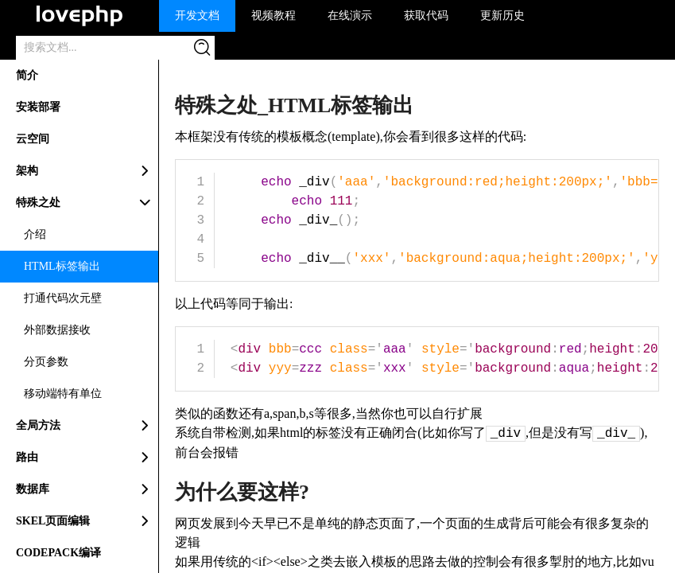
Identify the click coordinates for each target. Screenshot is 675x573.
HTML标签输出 (62, 266)
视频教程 (273, 15)
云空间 (32, 139)
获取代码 (426, 15)
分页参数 (46, 362)
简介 (27, 75)
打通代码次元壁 (63, 298)
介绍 (35, 234)
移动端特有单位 (63, 394)
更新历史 (502, 15)
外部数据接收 (57, 330)
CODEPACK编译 (58, 553)
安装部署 (38, 107)
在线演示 (350, 15)
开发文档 (197, 15)
